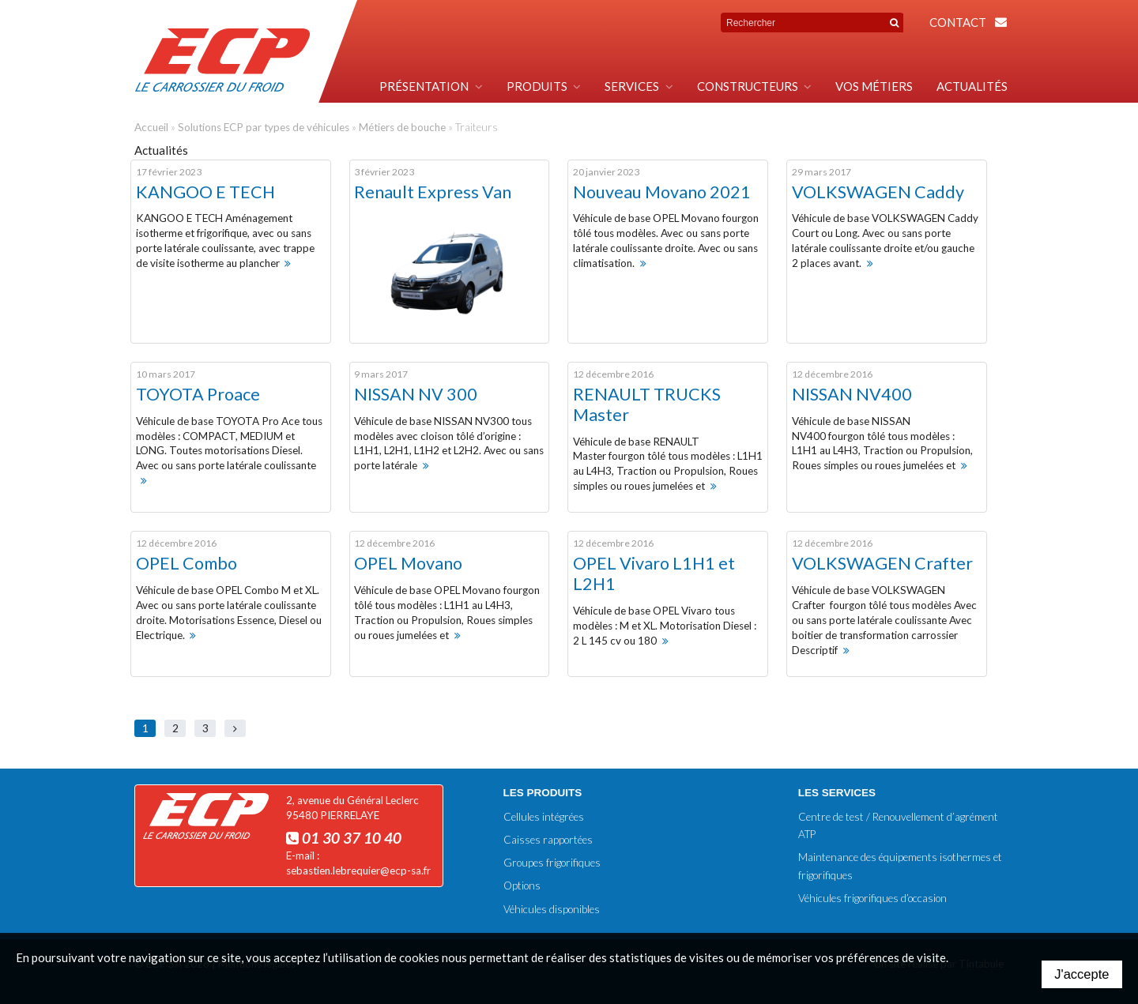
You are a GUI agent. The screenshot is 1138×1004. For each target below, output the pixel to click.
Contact (957, 22)
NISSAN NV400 (852, 394)
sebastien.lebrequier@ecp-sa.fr (358, 870)
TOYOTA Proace (198, 394)
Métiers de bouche (402, 127)
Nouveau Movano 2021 (662, 192)
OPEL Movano (408, 563)
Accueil (151, 127)
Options (522, 885)
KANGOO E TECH (205, 192)
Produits (537, 86)
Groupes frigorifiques (552, 862)
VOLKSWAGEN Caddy (878, 192)
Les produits (542, 793)
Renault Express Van (432, 192)
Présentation (424, 86)
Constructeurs (747, 86)
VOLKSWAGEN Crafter (882, 563)
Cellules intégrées (543, 816)
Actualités (972, 86)
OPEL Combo (186, 563)
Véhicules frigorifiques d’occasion (872, 898)
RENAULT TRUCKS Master (647, 404)
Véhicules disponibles (551, 909)
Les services (837, 793)
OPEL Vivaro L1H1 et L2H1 (654, 573)
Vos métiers (874, 86)
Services (632, 86)
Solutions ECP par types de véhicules (263, 127)
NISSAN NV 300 (415, 394)
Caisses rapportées (548, 839)
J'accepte (1081, 974)
